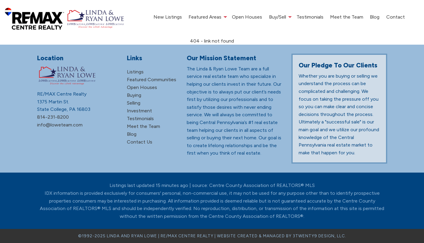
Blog (374, 17)
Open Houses (247, 17)
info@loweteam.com (60, 125)
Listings (135, 72)
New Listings (168, 17)
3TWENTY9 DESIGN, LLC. (319, 235)
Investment (139, 111)
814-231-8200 (53, 117)
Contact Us (139, 142)
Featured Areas (205, 17)
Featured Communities (151, 79)
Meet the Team (346, 17)
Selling (133, 103)
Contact (395, 17)
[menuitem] (167, 17)
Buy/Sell (277, 17)
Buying (134, 95)
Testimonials (310, 17)
